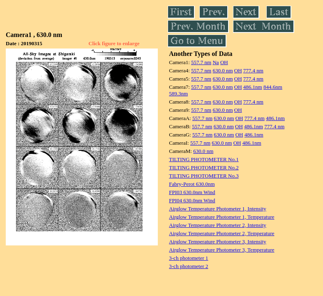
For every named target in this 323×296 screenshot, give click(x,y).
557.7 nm (201, 62)
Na (215, 62)
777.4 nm (253, 70)
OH (224, 62)
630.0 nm (222, 70)
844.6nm (272, 87)
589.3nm (178, 93)
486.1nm (252, 87)
